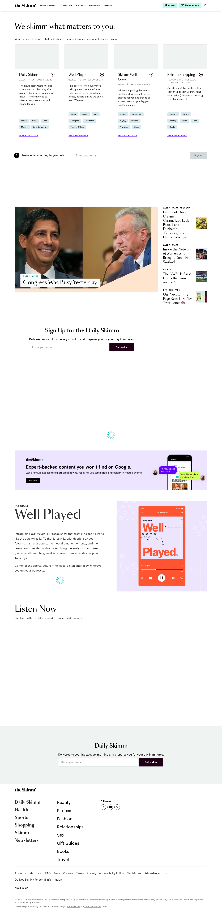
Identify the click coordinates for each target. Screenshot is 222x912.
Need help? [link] (21, 887)
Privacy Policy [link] (73, 906)
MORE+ (108, 5)
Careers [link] (68, 873)
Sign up (198, 155)
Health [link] (67, 5)
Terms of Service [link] (92, 906)
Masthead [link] (35, 873)
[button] (37, 93)
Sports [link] (80, 5)
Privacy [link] (91, 873)
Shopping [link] (94, 5)
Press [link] (56, 873)
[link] (25, 5)
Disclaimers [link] (134, 873)
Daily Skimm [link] (47, 5)
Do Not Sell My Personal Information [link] (38, 879)
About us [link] (21, 873)
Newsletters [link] (27, 840)
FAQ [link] (48, 873)
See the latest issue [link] (28, 135)
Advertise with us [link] (155, 873)
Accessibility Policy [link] (111, 873)
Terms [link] (80, 873)
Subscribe (122, 347)
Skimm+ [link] (23, 833)
